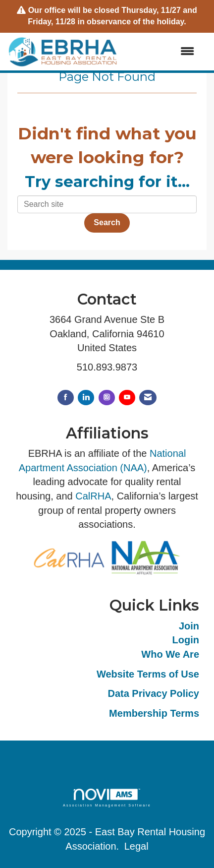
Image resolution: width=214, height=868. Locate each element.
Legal (136, 846)
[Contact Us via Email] (148, 397)
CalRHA (93, 496)
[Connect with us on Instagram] (107, 397)
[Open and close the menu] (161, 51)
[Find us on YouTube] (127, 397)
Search (107, 222)
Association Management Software (107, 798)
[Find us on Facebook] (65, 397)
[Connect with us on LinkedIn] (86, 397)
